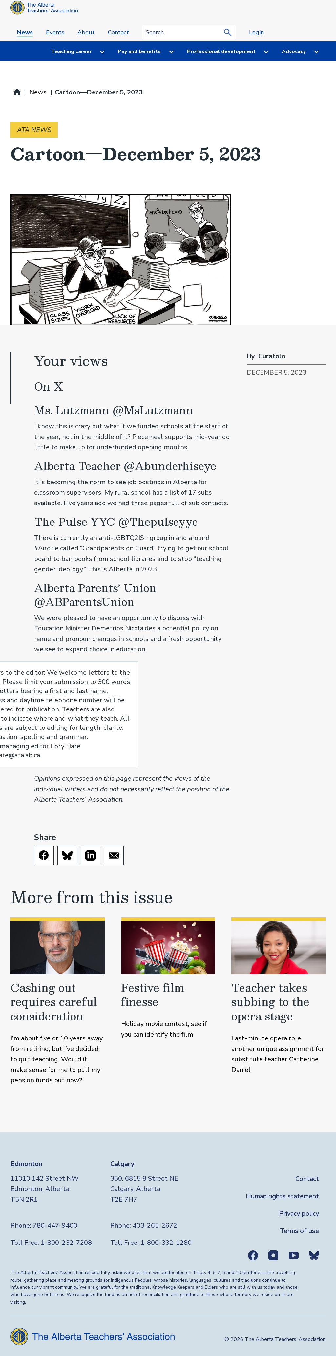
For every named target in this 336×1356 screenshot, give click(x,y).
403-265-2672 (155, 1225)
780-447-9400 (55, 1225)
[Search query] (189, 32)
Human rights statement (282, 1196)
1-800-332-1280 (166, 1242)
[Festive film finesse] (168, 1001)
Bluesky (314, 1255)
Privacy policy (299, 1213)
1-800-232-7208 (66, 1242)
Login (256, 32)
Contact (118, 32)
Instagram (273, 1255)
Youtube (294, 1255)
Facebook (253, 1255)
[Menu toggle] (98, 51)
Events (55, 32)
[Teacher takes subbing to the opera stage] (278, 1001)
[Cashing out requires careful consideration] (57, 1001)
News (25, 32)
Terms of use (299, 1230)
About (86, 32)
